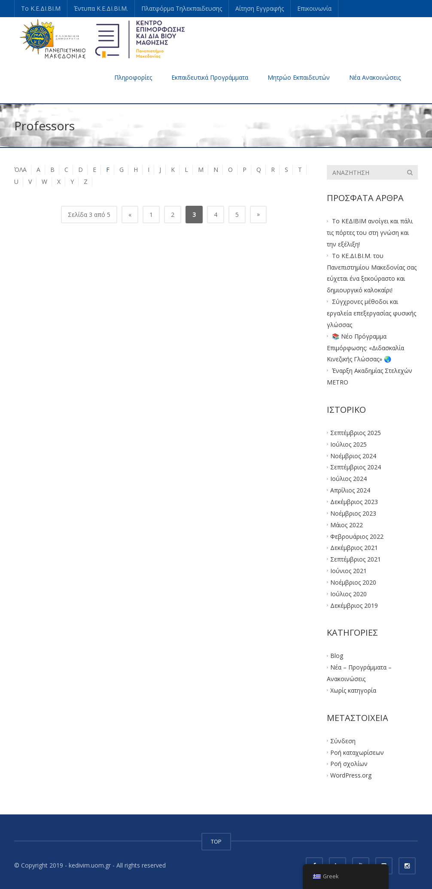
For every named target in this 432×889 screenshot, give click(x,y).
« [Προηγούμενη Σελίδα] (129, 214)
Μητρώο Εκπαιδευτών (299, 77)
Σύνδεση (343, 740)
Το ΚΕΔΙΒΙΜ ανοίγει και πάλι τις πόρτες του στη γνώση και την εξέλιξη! (370, 232)
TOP (216, 841)
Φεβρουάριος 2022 (356, 536)
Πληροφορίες (133, 77)
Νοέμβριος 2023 (353, 513)
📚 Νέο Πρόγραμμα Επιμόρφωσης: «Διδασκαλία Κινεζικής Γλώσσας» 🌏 (365, 347)
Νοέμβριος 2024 (353, 455)
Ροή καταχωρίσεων (357, 752)
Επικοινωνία (314, 8)
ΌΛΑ (20, 169)
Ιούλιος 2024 (348, 479)
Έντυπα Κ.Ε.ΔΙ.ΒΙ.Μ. (101, 8)
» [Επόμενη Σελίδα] (258, 214)
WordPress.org (350, 775)
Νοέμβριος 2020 (353, 582)
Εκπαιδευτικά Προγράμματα (209, 77)
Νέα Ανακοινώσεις (375, 77)
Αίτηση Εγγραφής (259, 8)
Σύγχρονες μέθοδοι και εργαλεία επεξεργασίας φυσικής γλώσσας (371, 313)
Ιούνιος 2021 (348, 571)
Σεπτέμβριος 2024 (355, 467)
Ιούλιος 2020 (348, 593)
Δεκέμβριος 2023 (354, 502)
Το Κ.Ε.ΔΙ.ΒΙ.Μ (41, 8)
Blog (336, 656)
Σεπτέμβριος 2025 (355, 433)
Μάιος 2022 (346, 524)
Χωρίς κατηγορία (353, 690)
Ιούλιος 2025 (348, 444)
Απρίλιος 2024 (350, 490)
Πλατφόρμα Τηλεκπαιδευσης (181, 8)
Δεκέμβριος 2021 (354, 548)
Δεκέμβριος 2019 (354, 605)
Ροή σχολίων (349, 764)
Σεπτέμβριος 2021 (355, 559)
